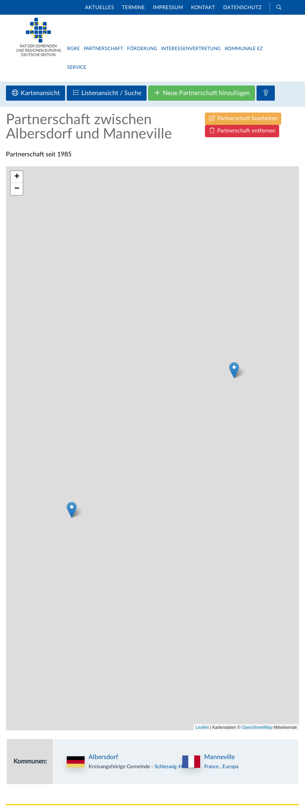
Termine (133, 7)
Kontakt (203, 7)
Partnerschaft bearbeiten (243, 118)
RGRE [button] (73, 48)
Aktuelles (99, 7)
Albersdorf (103, 757)
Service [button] (76, 67)
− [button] (16, 189)
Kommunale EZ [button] (244, 48)
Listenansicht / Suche (106, 93)
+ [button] (16, 177)
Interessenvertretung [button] (191, 48)
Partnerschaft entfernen (242, 131)
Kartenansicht (35, 93)
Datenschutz (242, 7)
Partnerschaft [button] (103, 48)
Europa (230, 766)
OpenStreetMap (257, 727)
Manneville (219, 757)
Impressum (168, 7)
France (212, 766)
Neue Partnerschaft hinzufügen (201, 93)
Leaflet (201, 727)
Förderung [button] (142, 48)
